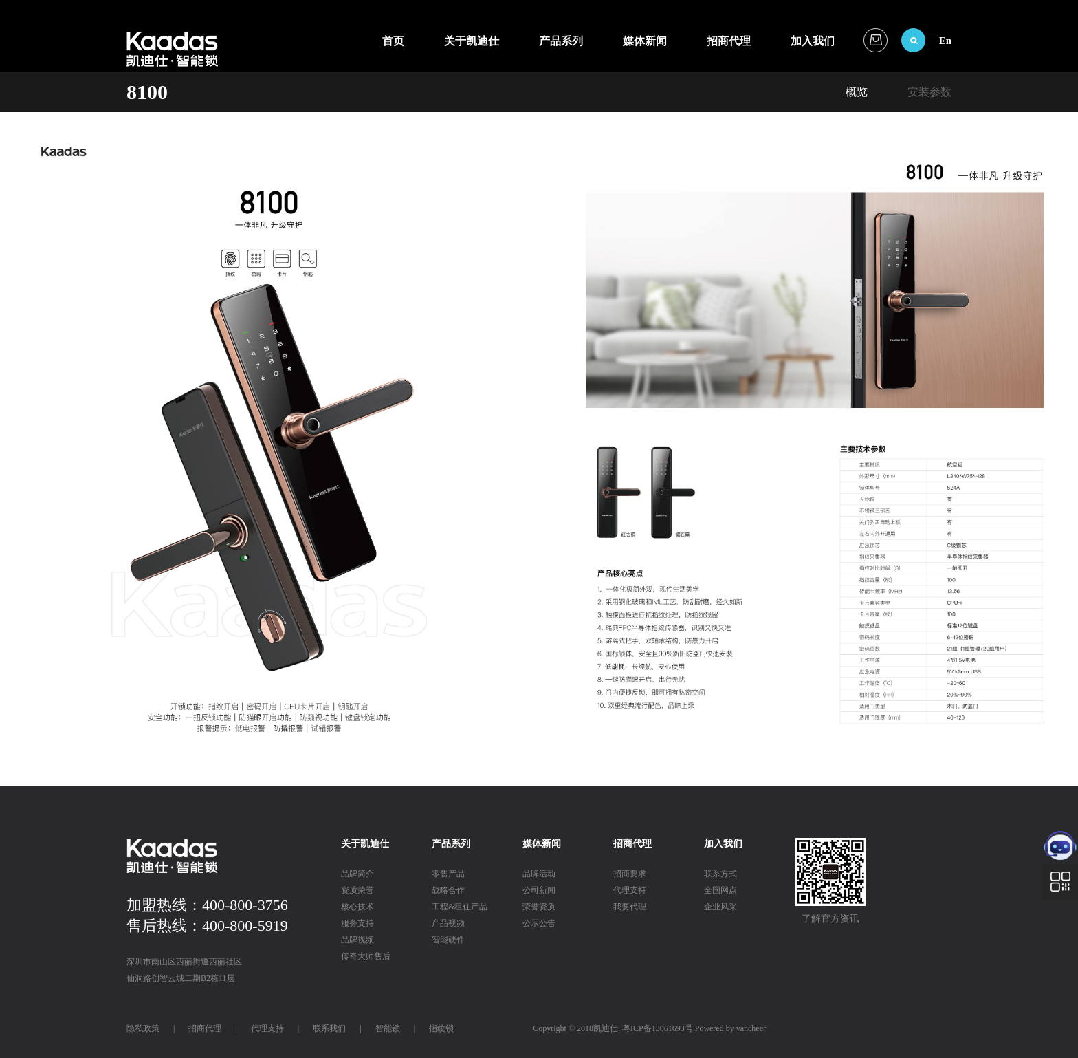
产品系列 (561, 41)
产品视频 (448, 923)
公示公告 (539, 923)
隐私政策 (143, 1028)
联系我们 (329, 1028)
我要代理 (629, 906)
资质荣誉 (357, 890)
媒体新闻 (645, 41)
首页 (393, 41)
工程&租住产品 (459, 906)
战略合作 (448, 890)
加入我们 (813, 41)
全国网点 (720, 890)
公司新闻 (539, 890)
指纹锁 (441, 1028)
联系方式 (720, 873)
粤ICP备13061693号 (657, 1028)
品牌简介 (357, 873)
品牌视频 (357, 939)
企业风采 (720, 906)
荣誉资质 (539, 906)
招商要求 (629, 873)
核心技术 (357, 906)
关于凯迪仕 (471, 41)
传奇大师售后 (365, 956)
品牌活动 (539, 873)
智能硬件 (448, 939)
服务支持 (357, 923)
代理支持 (629, 890)
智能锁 (387, 1028)
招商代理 (729, 41)
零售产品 (448, 873)
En (945, 40)
